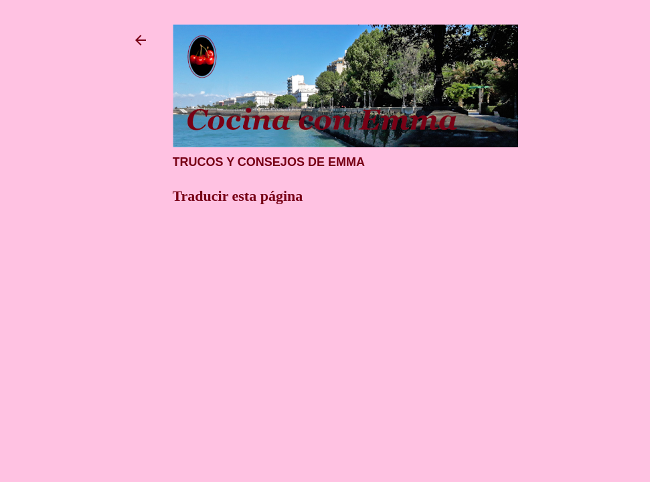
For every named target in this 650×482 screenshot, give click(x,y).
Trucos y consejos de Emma (269, 162)
